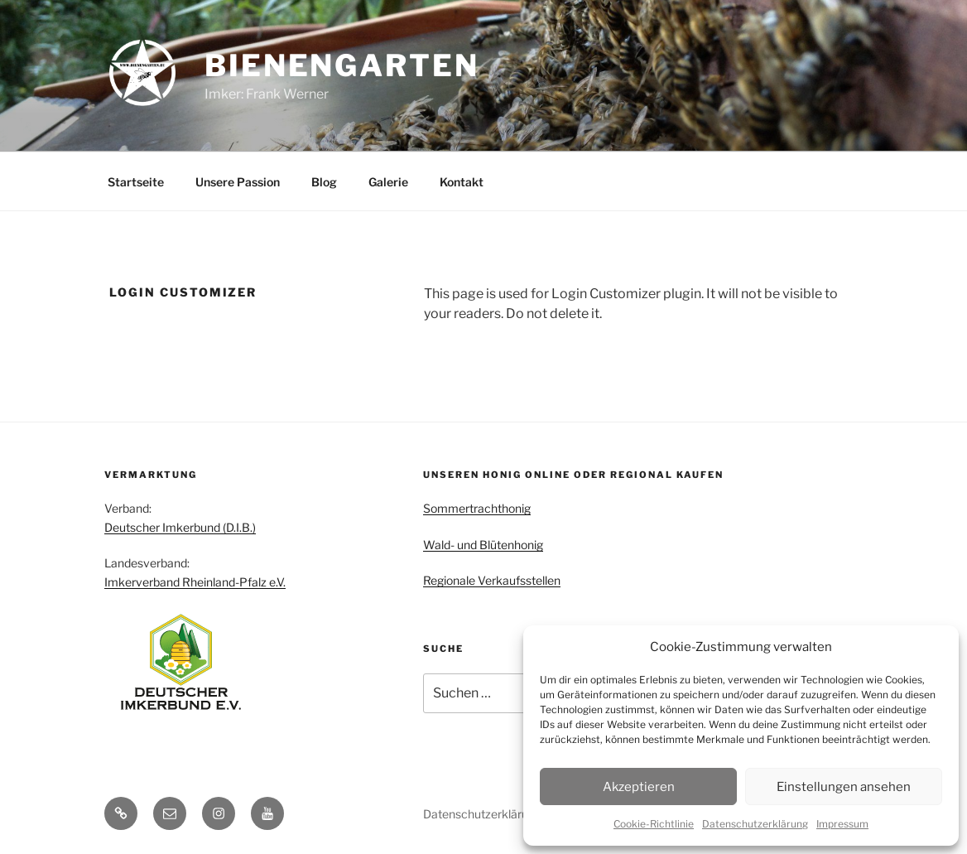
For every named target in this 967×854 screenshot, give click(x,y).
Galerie (388, 182)
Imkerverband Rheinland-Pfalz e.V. (195, 582)
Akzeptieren (639, 786)
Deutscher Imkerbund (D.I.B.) (180, 527)
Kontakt (462, 182)
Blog (324, 182)
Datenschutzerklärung (755, 824)
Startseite (136, 182)
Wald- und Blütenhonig (483, 545)
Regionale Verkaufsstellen (491, 580)
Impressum (842, 824)
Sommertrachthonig (477, 508)
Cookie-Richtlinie (653, 824)
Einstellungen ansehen (844, 786)
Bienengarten (341, 65)
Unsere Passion (237, 182)
